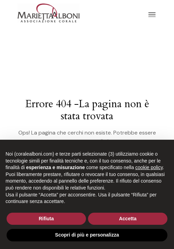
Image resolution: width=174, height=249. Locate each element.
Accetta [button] (128, 218)
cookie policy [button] (149, 167)
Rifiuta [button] (46, 218)
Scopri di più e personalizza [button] (87, 235)
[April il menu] (152, 14)
